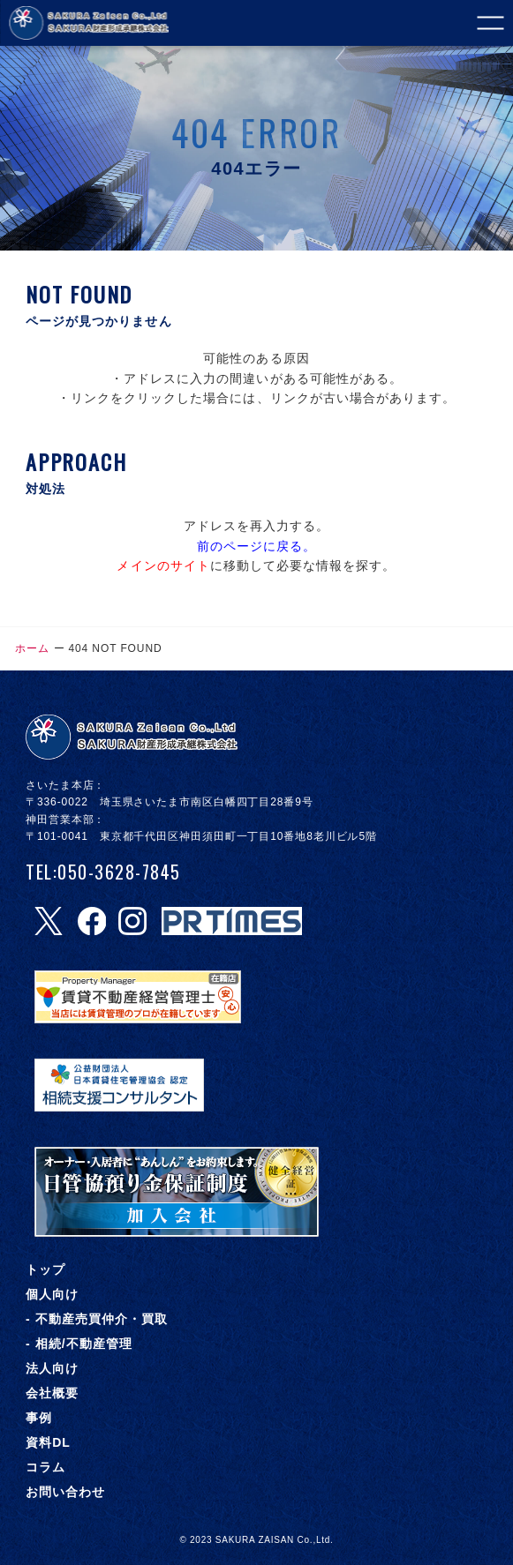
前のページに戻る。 (256, 546)
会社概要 (52, 1393)
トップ (45, 1269)
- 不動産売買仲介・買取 (97, 1319)
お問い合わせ (65, 1492)
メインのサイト (163, 565)
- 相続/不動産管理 (79, 1343)
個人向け (52, 1294)
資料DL (48, 1442)
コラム (45, 1467)
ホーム (32, 648)
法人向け (52, 1368)
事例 (39, 1417)
